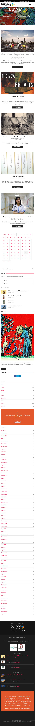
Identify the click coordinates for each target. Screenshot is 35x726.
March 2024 (3, 480)
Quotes (17, 421)
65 (3, 258)
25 (3, 243)
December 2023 (4, 526)
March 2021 (3, 576)
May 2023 (3, 510)
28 (14, 243)
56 (29, 252)
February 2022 (4, 555)
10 (7, 237)
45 (18, 249)
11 (10, 237)
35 (11, 246)
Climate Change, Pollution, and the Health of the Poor (17, 55)
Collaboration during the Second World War (17, 137)
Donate (6, 1)
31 (25, 243)
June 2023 (3, 515)
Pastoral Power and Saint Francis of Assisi (15, 674)
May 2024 (3, 478)
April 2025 (3, 467)
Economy (17, 58)
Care (22, 99)
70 (22, 258)
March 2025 (3, 451)
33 (3, 246)
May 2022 (3, 542)
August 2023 (3, 528)
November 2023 (4, 507)
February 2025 (4, 459)
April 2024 (3, 499)
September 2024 (4, 470)
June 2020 (3, 606)
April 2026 (3, 438)
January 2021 (4, 584)
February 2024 (4, 491)
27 (11, 243)
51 (11, 252)
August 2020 (3, 613)
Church (15, 139)
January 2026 (4, 433)
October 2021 (3, 568)
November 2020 (4, 603)
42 (7, 249)
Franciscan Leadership (11, 685)
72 (29, 258)
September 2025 (4, 441)
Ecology (22, 58)
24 (29, 240)
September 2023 (4, 502)
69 (18, 258)
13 (18, 237)
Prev (5, 234)
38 (22, 246)
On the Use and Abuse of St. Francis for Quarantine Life (18, 655)
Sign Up (11, 1)
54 (22, 252)
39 (25, 246)
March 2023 (3, 512)
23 (25, 240)
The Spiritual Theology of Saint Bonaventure (15, 660)
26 (7, 243)
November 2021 (4, 571)
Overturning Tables (17, 96)
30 (22, 243)
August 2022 (3, 560)
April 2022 (3, 563)
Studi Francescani (18, 176)
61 (18, 255)
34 (7, 246)
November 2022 (4, 539)
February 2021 (4, 587)
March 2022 (3, 544)
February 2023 (4, 523)
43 (11, 249)
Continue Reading (17, 66)
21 (18, 240)
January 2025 (4, 457)
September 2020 (4, 598)
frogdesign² (20, 723)
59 (11, 255)
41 (3, 249)
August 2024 (3, 496)
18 (7, 240)
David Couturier (14, 218)
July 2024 (3, 486)
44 (14, 249)
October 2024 (3, 473)
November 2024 (4, 475)
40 (29, 246)
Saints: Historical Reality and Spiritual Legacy (16, 679)
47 (25, 249)
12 (14, 237)
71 (25, 258)
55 (25, 252)
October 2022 (3, 536)
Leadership (3, 398)
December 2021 (4, 590)
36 (14, 246)
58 (7, 255)
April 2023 (3, 531)
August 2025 (3, 465)
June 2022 (3, 547)
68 (14, 258)
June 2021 (3, 579)
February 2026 (4, 435)
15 (25, 237)
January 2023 (4, 520)
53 (18, 252)
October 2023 (3, 504)
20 (14, 240)
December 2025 (4, 462)
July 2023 (3, 518)
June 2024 (3, 483)
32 (29, 243)
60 (14, 255)
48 (29, 249)
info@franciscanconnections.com (22, 1)
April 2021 (3, 595)
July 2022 (3, 550)
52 (14, 252)
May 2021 (3, 574)
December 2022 (4, 558)
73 (3, 261)
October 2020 (3, 600)
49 (3, 252)
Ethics (13, 99)
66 (7, 258)
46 (22, 249)
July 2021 (3, 582)
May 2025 (3, 449)
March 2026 (3, 430)
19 (11, 240)
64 (29, 255)
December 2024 (4, 494)
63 (25, 255)
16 (29, 237)
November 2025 (4, 446)
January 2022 (4, 552)
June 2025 (3, 454)
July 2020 (3, 608)
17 (3, 240)
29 (18, 243)
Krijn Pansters (14, 57)
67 (11, 258)
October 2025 (3, 443)
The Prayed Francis (11, 666)
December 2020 (4, 611)
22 (22, 240)
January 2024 (4, 488)
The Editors (16, 676)
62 (22, 255)
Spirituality (18, 99)
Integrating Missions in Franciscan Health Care (17, 217)
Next (8, 261)
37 (18, 246)
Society (13, 58)
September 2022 (4, 534)
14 (21, 237)
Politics (2, 400)
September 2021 (4, 566)
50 (7, 252)
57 (3, 255)
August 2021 (3, 592)
